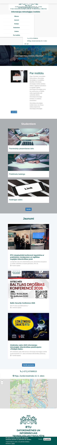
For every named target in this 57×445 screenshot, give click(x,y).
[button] (28, 392)
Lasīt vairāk (14, 111)
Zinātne (16, 31)
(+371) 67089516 (33, 38)
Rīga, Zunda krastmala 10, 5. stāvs (37, 41)
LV (27, 44)
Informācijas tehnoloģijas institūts (25, 12)
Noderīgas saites (15, 200)
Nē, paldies (47, 439)
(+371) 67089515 (28, 371)
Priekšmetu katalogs (17, 174)
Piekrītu (40, 439)
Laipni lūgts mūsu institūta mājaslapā (28, 56)
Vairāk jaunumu (28, 365)
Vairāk (28, 209)
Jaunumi (16, 20)
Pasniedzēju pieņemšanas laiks (21, 148)
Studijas (16, 23)
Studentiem (16, 27)
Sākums (16, 16)
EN (25, 44)
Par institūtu (16, 35)
